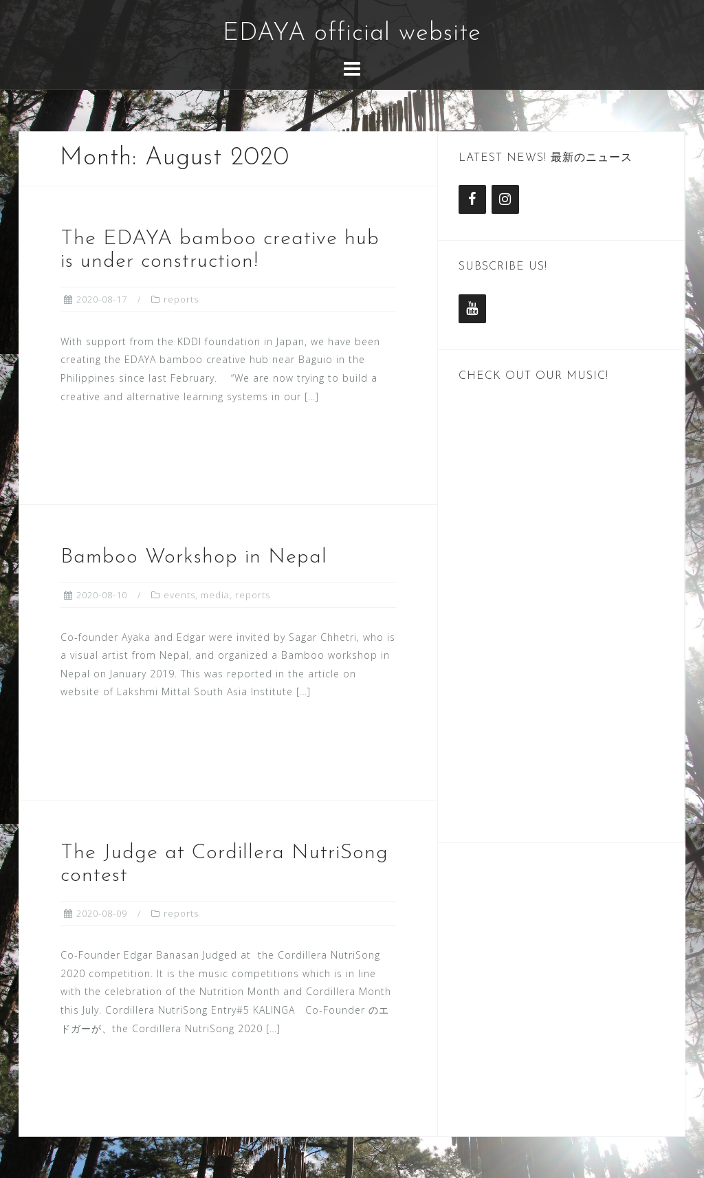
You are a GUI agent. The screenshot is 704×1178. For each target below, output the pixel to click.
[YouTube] (472, 308)
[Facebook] (472, 199)
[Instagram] (505, 199)
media (215, 595)
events (179, 595)
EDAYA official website (352, 33)
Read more (121, 443)
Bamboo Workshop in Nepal (193, 557)
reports (181, 299)
